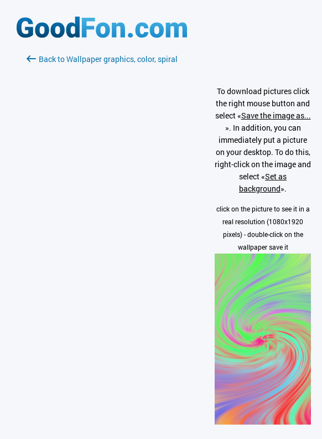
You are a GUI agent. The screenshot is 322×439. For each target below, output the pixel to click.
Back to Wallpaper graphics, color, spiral (102, 59)
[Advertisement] (101, 196)
